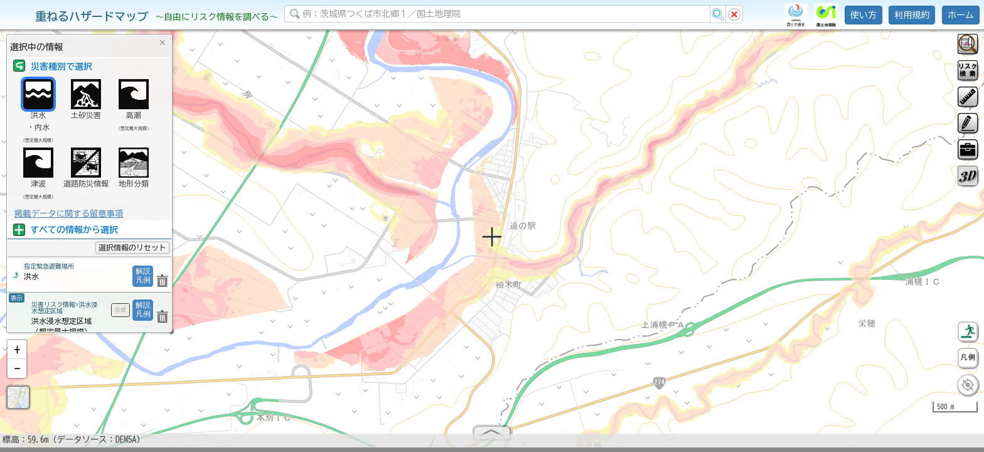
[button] (17, 354)
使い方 (863, 15)
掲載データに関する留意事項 (68, 213)
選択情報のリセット (132, 247)
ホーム (961, 15)
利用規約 (911, 15)
